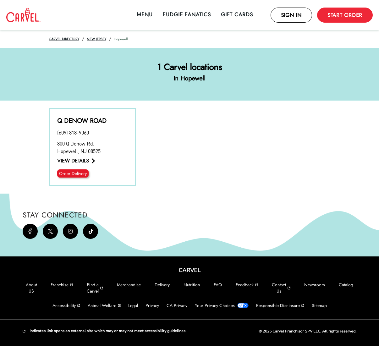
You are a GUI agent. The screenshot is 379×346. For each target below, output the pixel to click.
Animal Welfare (104, 305)
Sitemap (319, 305)
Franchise (62, 285)
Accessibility (66, 305)
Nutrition (192, 285)
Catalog (346, 285)
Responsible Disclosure (280, 305)
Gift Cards (237, 14)
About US (31, 288)
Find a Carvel (95, 288)
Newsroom (314, 285)
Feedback (247, 285)
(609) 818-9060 (73, 132)
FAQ (218, 285)
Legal (133, 305)
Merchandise (129, 285)
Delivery (162, 285)
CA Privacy (177, 305)
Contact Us (281, 288)
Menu (145, 14)
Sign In (291, 15)
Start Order (344, 15)
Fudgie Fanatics (187, 14)
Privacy (152, 305)
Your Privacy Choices (222, 305)
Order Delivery (73, 173)
